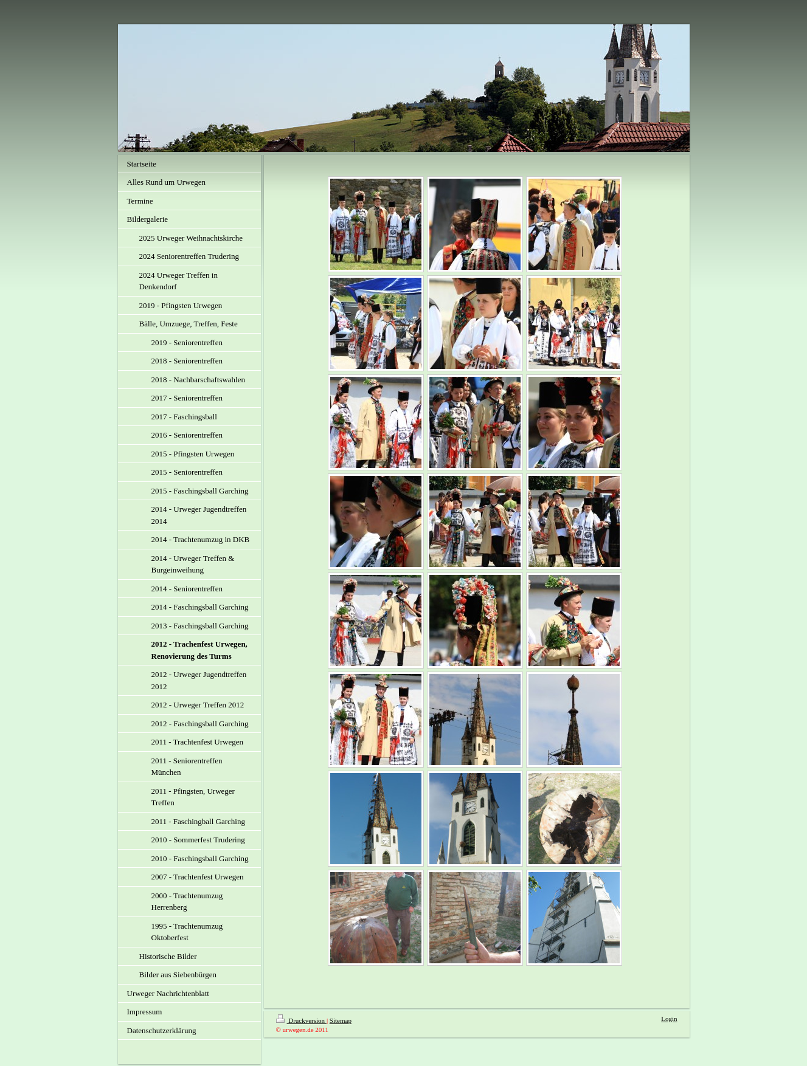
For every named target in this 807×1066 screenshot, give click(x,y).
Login (669, 1018)
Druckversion (301, 1020)
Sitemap (341, 1020)
